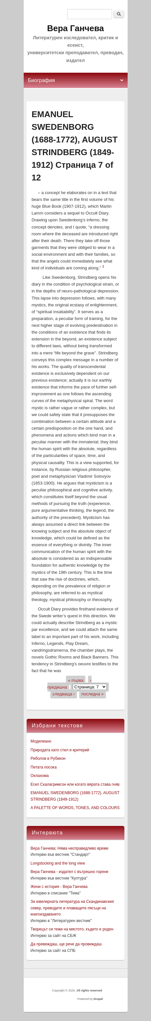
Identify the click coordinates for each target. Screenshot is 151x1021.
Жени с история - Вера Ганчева (59, 886)
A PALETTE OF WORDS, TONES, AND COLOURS (75, 808)
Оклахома (40, 775)
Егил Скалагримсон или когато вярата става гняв (75, 784)
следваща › (64, 693)
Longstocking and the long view (58, 863)
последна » (93, 693)
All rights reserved (89, 990)
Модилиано (41, 741)
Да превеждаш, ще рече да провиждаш (66, 944)
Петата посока (44, 767)
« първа (75, 680)
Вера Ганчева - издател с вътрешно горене (69, 871)
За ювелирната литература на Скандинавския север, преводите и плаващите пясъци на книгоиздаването (72, 907)
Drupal (98, 999)
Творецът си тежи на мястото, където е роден (72, 929)
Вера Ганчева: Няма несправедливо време (69, 848)
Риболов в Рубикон (48, 758)
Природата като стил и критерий (60, 750)
